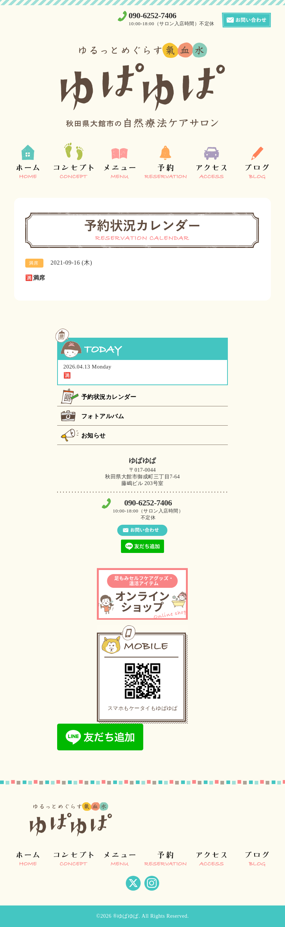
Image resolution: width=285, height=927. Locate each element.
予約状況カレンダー (109, 397)
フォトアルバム (102, 416)
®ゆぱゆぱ (125, 916)
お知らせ (93, 435)
